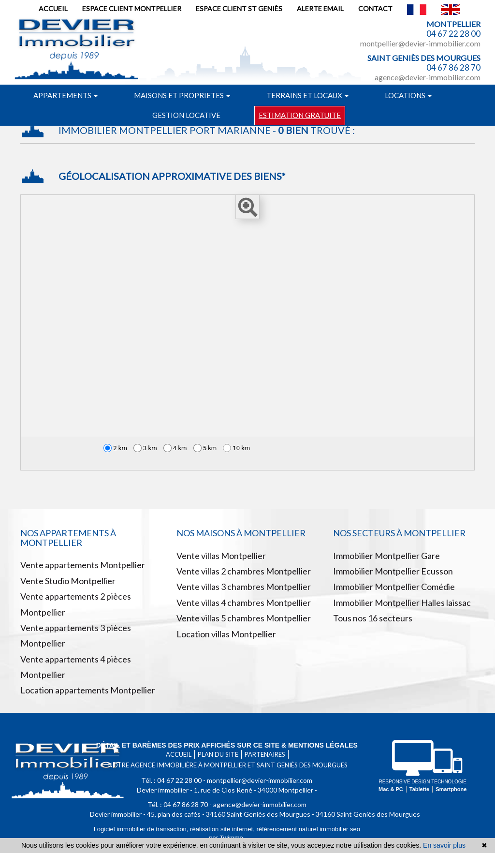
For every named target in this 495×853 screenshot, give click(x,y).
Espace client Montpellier (131, 8)
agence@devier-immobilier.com (427, 77)
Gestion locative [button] (186, 115)
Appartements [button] (65, 95)
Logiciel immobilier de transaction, (142, 829)
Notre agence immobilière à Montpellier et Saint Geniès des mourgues (228, 765)
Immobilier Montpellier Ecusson (393, 571)
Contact (375, 8)
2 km (115, 448)
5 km (205, 448)
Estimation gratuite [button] (300, 115)
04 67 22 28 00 (453, 34)
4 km (175, 448)
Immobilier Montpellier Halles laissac (402, 602)
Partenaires (265, 754)
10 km (236, 448)
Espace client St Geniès (239, 8)
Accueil (53, 8)
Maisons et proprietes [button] (182, 95)
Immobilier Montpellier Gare (386, 555)
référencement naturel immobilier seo (308, 829)
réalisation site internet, (223, 829)
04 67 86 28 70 (453, 67)
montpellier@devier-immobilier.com (420, 43)
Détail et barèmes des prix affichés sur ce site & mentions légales (227, 745)
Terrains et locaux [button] (307, 95)
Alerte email (320, 8)
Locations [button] (408, 95)
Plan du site (218, 754)
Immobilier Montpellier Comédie (394, 586)
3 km (145, 448)
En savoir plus (444, 845)
